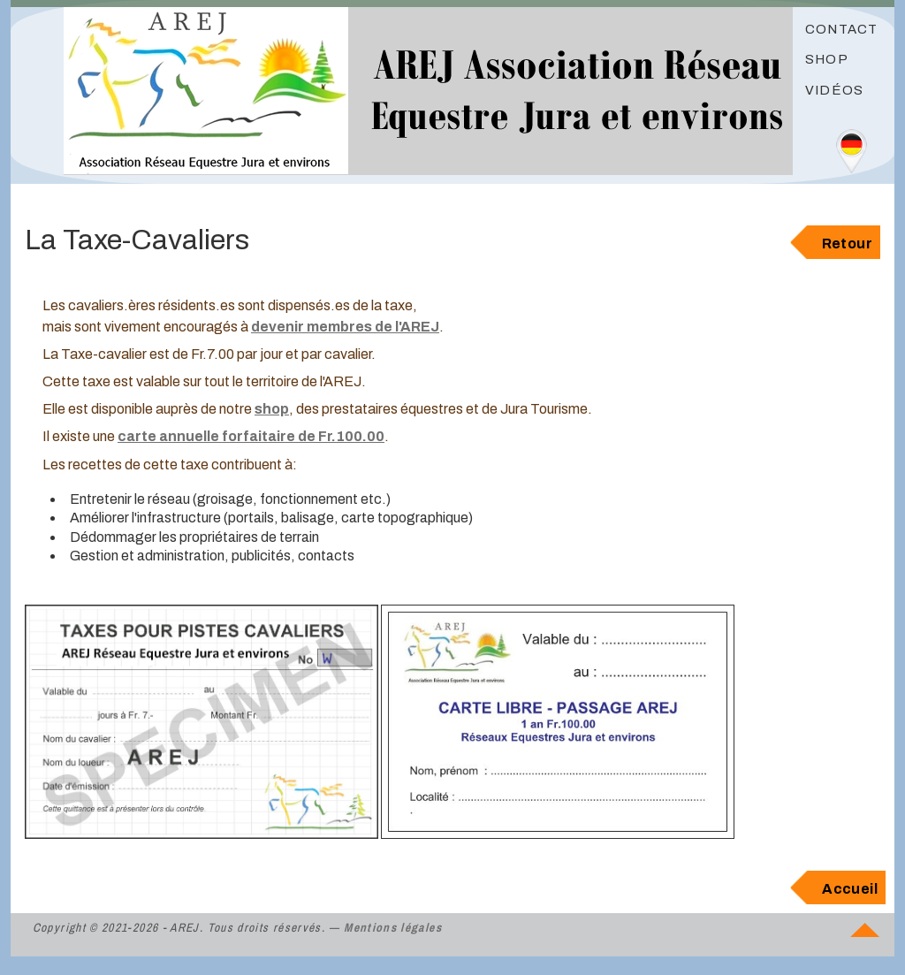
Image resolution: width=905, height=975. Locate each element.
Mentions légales (393, 927)
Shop (826, 59)
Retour (847, 243)
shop (272, 408)
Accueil (850, 888)
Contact (841, 29)
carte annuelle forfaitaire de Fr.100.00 (251, 436)
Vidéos (834, 90)
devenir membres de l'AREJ (345, 326)
